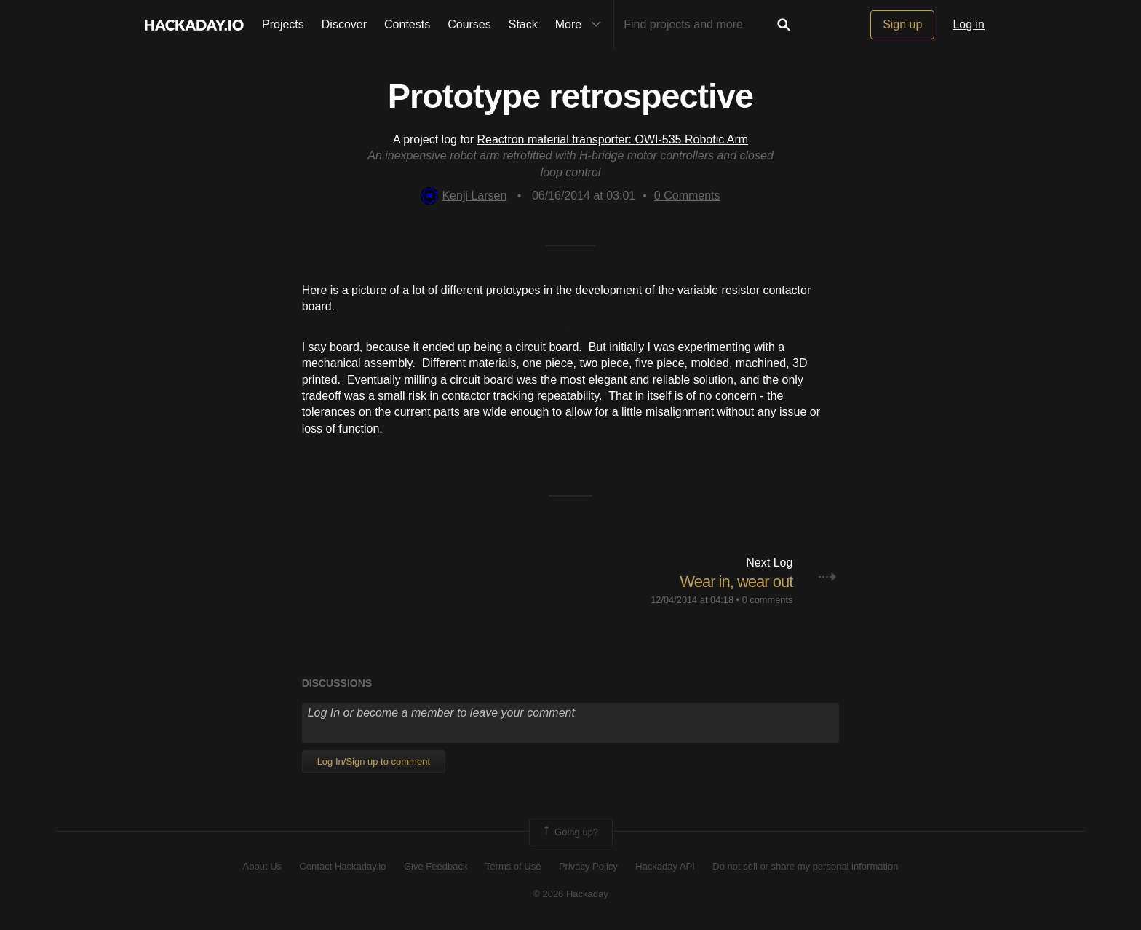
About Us (262, 866)
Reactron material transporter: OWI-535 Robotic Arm (613, 139)
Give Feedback (435, 866)
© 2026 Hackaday (570, 893)
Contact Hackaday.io (343, 866)
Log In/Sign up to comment (373, 761)
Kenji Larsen (463, 195)
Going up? (570, 832)
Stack (523, 24)
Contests (407, 24)
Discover (344, 24)
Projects (283, 24)
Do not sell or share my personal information (805, 866)
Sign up (902, 24)
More (581, 25)
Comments (687, 195)
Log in (969, 24)
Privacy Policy (588, 866)
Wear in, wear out (736, 581)
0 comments (767, 599)
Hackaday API (665, 866)
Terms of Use (513, 866)
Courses (469, 24)
